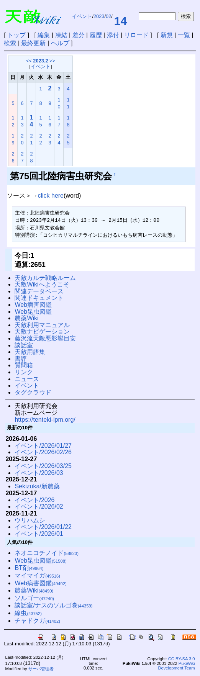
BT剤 (29, 568)
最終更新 (33, 43)
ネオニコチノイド (47, 553)
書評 (21, 358)
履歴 (96, 35)
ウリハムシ (30, 520)
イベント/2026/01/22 (43, 527)
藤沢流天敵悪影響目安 (45, 338)
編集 (44, 35)
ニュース (27, 379)
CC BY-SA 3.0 (181, 658)
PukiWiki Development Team (176, 665)
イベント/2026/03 (39, 473)
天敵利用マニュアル (42, 325)
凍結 (61, 35)
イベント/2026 (34, 500)
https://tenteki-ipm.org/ (45, 419)
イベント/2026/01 (39, 533)
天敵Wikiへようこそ (42, 284)
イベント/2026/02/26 (43, 452)
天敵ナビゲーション (42, 331)
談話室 (24, 345)
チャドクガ (37, 620)
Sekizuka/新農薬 (37, 486)
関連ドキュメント (39, 298)
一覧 (184, 35)
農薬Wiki (26, 318)
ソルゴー (34, 598)
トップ (16, 35)
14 (120, 21)
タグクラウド (33, 392)
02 (108, 16)
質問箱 (24, 365)
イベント (82, 16)
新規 (167, 35)
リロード (136, 35)
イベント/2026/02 (39, 506)
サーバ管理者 (41, 668)
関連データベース (39, 291)
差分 (78, 35)
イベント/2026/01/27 (43, 445)
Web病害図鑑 (33, 304)
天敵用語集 (30, 352)
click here (51, 195)
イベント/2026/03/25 (43, 466)
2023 (98, 16)
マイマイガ (37, 575)
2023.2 (40, 61)
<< (29, 61)
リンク (24, 372)
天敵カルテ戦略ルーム (45, 278)
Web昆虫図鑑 (33, 311)
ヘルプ (60, 43)
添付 (113, 35)
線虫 (28, 613)
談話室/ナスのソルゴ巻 (53, 605)
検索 (10, 43)
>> (52, 61)
